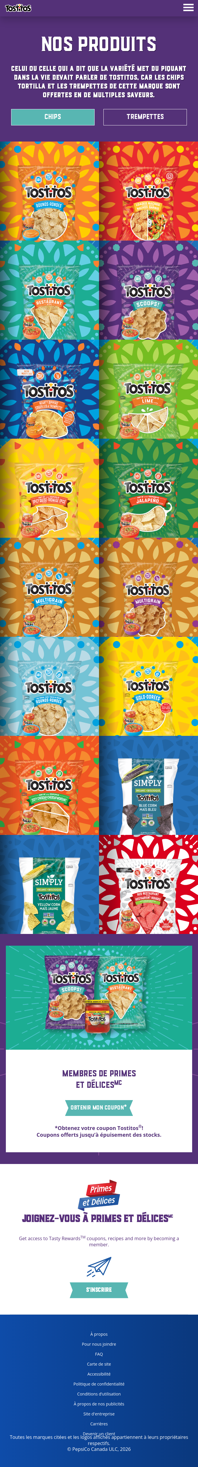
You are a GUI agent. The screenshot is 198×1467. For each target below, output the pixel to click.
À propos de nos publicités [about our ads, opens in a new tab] (96, 1405)
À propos (99, 1334)
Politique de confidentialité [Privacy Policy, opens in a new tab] (96, 1385)
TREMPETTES (145, 117)
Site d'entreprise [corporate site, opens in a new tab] (92, 1415)
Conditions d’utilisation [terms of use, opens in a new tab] (95, 1395)
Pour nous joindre (99, 1344)
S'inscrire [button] (99, 1290)
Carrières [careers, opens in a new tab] (88, 1425)
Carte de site (99, 1364)
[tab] (188, 8)
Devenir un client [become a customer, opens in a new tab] (92, 1435)
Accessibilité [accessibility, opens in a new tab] (90, 1375)
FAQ (99, 1354)
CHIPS (53, 117)
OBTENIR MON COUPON (99, 1107)
